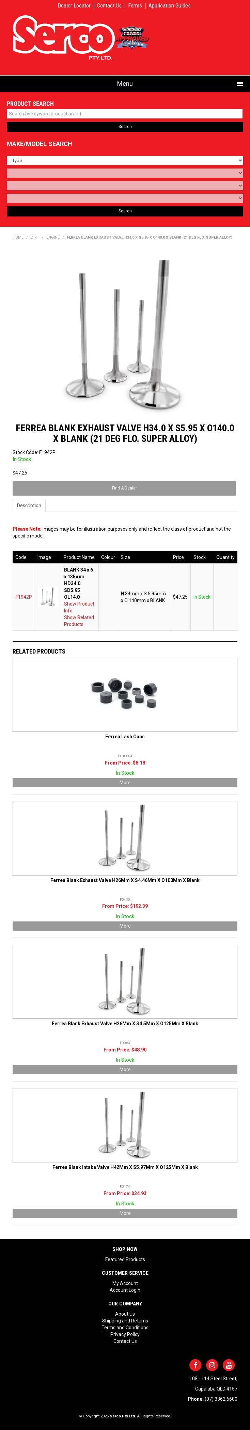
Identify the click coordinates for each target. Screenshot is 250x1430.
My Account (125, 1283)
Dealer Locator (74, 6)
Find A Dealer (124, 488)
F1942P (24, 597)
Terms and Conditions (125, 1327)
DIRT (35, 237)
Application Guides (170, 6)
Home (18, 237)
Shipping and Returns (125, 1320)
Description (29, 505)
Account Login (125, 1290)
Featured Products (125, 1259)
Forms (135, 6)
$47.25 (180, 597)
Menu (125, 83)
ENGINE (53, 237)
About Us (125, 1314)
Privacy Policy (125, 1334)
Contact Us (109, 6)
